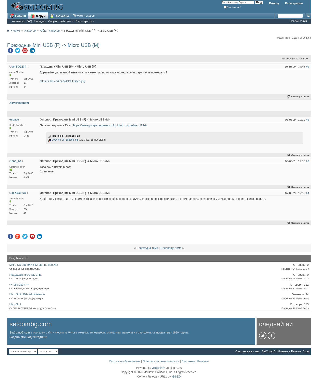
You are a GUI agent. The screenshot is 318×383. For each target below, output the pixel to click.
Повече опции (298, 21)
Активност (18, 21)
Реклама (203, 361)
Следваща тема (171, 248)
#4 (307, 193)
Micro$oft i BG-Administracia (27, 294)
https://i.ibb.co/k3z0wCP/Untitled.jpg (62, 81)
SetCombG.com (20, 332)
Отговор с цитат (298, 96)
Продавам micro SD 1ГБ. (25, 274)
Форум (38, 15)
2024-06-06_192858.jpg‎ (65, 139)
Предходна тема (147, 248)
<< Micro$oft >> (19, 284)
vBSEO (176, 376)
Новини (18, 15)
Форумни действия (59, 21)
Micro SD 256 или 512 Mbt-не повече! (33, 264)
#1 (307, 66)
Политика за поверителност (161, 361)
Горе (306, 351)
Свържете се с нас (247, 351)
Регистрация (294, 3)
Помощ (274, 3)
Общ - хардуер (50, 30)
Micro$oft (15, 304)
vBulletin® (158, 367)
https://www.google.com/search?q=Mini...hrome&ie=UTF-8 (110, 125)
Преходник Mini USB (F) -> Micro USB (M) (53, 45)
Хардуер (30, 30)
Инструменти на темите (293, 58)
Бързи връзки (84, 21)
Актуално (59, 15)
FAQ (29, 21)
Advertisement (19, 102)
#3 (307, 161)
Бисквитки (188, 361)
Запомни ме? (232, 7)
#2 (307, 119)
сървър (84, 15)
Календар (40, 21)
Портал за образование (124, 361)
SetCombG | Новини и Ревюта (281, 351)
